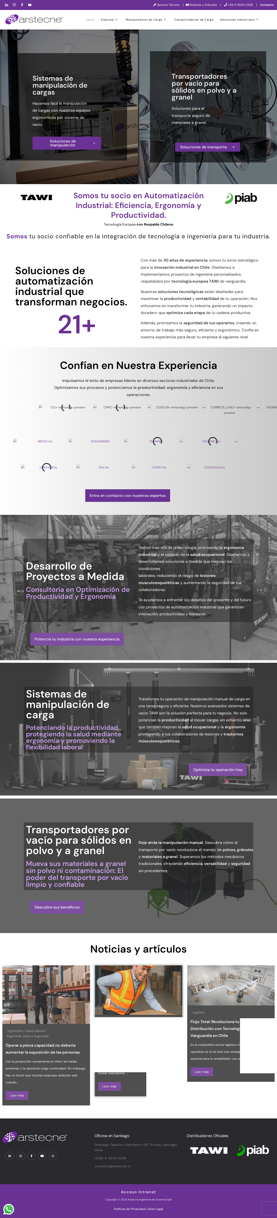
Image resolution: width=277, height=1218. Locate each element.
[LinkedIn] (6, 5)
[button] (127, 495)
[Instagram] (14, 5)
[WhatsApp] (53, 1156)
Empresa (109, 20)
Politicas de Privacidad (129, 1209)
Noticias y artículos (138, 949)
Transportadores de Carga (194, 19)
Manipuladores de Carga (146, 20)
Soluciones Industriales (239, 20)
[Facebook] (22, 5)
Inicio (90, 19)
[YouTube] (30, 5)
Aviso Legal (155, 1209)
